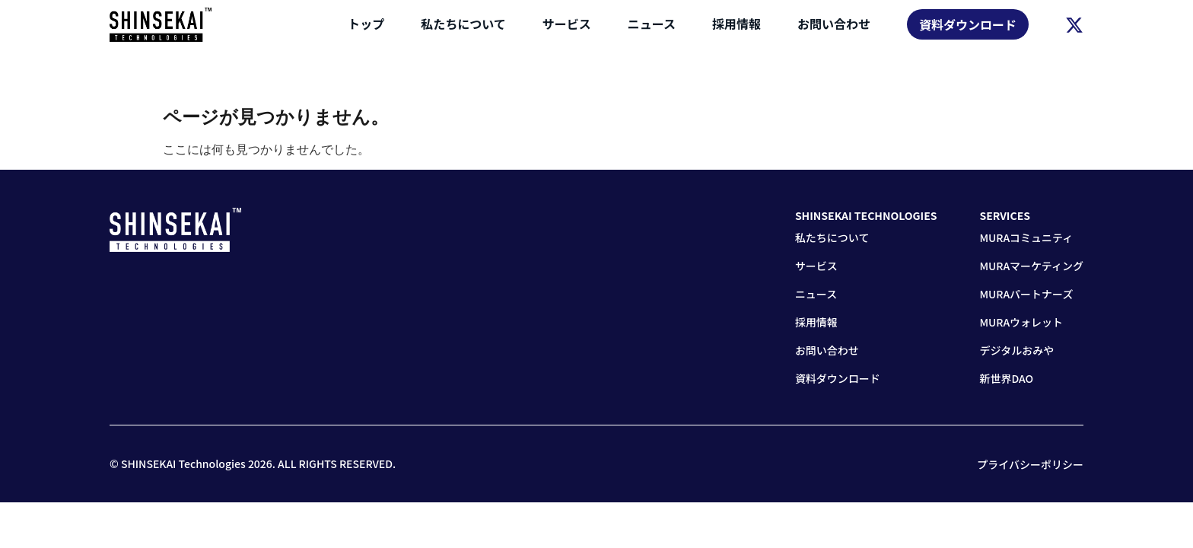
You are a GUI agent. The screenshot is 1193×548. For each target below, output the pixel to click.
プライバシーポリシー (1030, 464)
